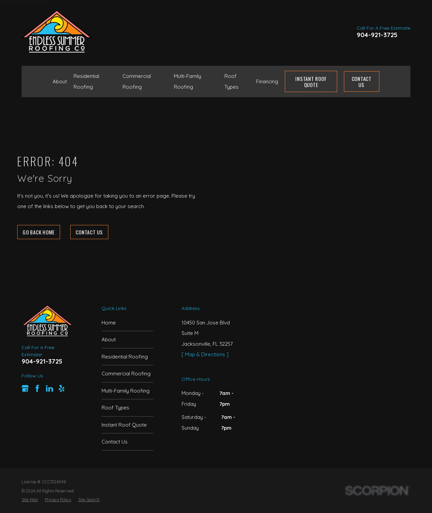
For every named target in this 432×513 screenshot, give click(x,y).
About (109, 339)
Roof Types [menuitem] (231, 81)
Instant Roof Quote (124, 425)
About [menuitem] (60, 81)
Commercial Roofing (126, 373)
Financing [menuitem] (267, 81)
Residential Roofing (125, 356)
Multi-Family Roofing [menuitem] (187, 81)
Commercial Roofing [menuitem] (137, 81)
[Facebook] (37, 388)
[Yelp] (61, 388)
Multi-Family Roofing (126, 391)
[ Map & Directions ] (205, 354)
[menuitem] (30, 499)
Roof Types (115, 407)
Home (109, 322)
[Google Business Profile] (25, 388)
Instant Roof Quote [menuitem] (310, 81)
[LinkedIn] (49, 388)
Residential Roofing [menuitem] (86, 81)
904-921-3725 (377, 35)
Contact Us (362, 81)
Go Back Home (39, 232)
